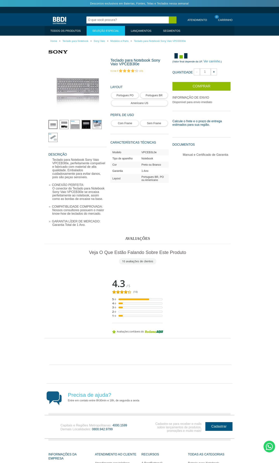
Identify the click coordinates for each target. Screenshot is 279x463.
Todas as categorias (206, 444)
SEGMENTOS (171, 30)
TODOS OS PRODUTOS (65, 30)
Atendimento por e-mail (111, 460)
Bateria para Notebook (203, 453)
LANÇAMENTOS (141, 30)
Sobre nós (55, 457)
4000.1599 (119, 415)
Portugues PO (124, 95)
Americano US (139, 103)
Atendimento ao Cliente (115, 444)
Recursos (150, 444)
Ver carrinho (211, 61)
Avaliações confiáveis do (137, 331)
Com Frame (125, 123)
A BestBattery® (152, 453)
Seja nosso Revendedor (158, 460)
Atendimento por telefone (112, 453)
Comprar (201, 86)
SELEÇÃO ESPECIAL (105, 30)
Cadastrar (218, 416)
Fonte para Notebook (202, 460)
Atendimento (197, 20)
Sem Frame (154, 123)
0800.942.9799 (102, 419)
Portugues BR (154, 95)
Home (53, 41)
